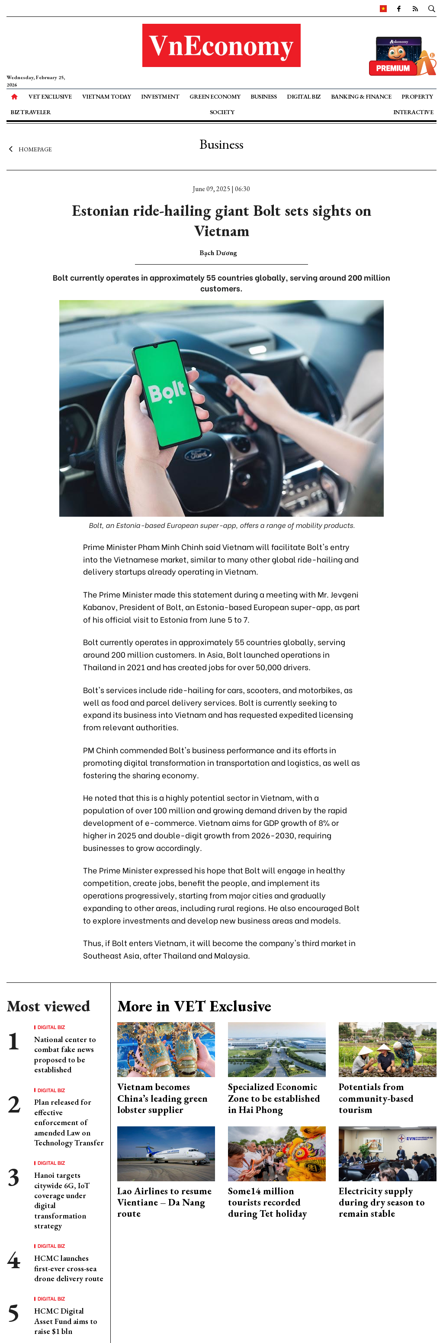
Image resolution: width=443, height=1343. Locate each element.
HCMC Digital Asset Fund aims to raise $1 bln (65, 1321)
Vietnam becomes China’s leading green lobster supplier (162, 1098)
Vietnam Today (106, 96)
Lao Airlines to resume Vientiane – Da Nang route (164, 1202)
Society (222, 112)
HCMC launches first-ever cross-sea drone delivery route (68, 1268)
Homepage (29, 149)
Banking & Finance (361, 96)
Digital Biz (304, 96)
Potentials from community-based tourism (376, 1098)
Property (417, 96)
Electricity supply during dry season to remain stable (382, 1202)
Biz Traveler (30, 112)
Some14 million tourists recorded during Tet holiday (267, 1202)
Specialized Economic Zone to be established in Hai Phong (274, 1098)
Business (263, 96)
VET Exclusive (50, 96)
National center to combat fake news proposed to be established (65, 1054)
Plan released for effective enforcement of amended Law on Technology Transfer (69, 1122)
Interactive (413, 112)
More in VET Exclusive (194, 1006)
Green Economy (215, 96)
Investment (160, 96)
